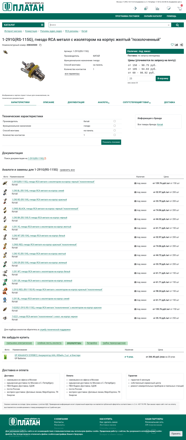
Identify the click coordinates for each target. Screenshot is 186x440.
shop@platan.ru (140, 2)
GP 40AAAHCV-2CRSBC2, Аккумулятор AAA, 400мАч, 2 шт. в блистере (47, 355)
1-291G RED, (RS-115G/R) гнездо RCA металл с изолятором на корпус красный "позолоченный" (57, 289)
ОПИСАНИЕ (48, 102)
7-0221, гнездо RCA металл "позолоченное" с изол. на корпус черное (45, 316)
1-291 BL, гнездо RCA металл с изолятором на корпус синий (40, 298)
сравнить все (67, 169)
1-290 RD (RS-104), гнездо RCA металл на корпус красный (39, 199)
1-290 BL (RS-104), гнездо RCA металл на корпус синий (38, 190)
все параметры (72, 74)
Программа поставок (127, 16)
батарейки (92, 343)
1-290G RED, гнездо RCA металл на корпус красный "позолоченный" (44, 244)
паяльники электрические (19, 343)
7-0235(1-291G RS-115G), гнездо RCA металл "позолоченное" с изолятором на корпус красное (56, 307)
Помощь (171, 16)
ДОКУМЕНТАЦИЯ (76, 102)
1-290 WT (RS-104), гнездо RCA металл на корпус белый (38, 235)
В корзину (163, 78)
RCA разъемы (71, 31)
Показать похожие (111, 142)
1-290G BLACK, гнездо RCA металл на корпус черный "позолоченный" (45, 209)
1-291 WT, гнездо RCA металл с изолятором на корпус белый (41, 271)
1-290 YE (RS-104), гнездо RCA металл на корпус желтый (39, 254)
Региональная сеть (154, 422)
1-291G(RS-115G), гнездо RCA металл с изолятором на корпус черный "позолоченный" (53, 182)
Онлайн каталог (153, 16)
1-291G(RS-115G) (36, 158)
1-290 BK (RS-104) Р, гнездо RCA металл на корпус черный (39, 217)
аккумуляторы (74, 343)
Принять (176, 433)
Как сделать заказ (109, 422)
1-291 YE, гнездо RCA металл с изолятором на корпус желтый (41, 227)
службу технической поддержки (55, 329)
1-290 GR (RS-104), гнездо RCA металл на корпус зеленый (39, 262)
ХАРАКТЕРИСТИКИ (20, 102)
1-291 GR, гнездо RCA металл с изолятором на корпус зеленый (42, 280)
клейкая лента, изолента (49, 343)
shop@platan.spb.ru (175, 2)
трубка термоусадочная (114, 343)
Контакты (59, 422)
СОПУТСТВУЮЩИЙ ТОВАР (137, 102)
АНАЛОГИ (103, 102)
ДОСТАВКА (169, 102)
